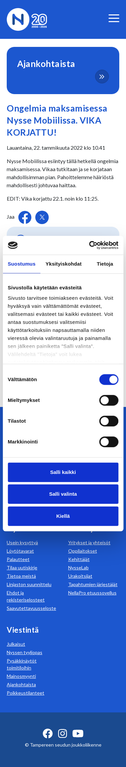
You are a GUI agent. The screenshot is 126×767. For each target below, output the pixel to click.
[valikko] (114, 18)
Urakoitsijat (80, 576)
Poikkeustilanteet (25, 693)
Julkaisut (16, 644)
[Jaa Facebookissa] (25, 216)
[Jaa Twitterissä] (42, 217)
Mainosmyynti (21, 676)
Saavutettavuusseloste (31, 608)
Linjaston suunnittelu (29, 584)
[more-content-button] (102, 76)
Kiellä (63, 516)
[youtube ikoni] (78, 733)
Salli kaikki (63, 472)
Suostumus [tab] (22, 264)
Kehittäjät (79, 559)
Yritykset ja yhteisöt (89, 542)
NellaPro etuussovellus (92, 593)
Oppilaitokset (82, 551)
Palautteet (18, 559)
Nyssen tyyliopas (24, 652)
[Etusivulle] (27, 18)
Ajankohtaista (21, 684)
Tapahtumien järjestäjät (93, 584)
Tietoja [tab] (105, 264)
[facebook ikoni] (48, 733)
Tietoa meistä (21, 576)
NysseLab (78, 567)
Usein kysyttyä (22, 542)
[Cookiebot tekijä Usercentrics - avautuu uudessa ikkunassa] (89, 245)
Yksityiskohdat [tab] (64, 264)
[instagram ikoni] (62, 733)
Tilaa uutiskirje (22, 567)
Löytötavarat (20, 551)
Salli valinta (63, 494)
